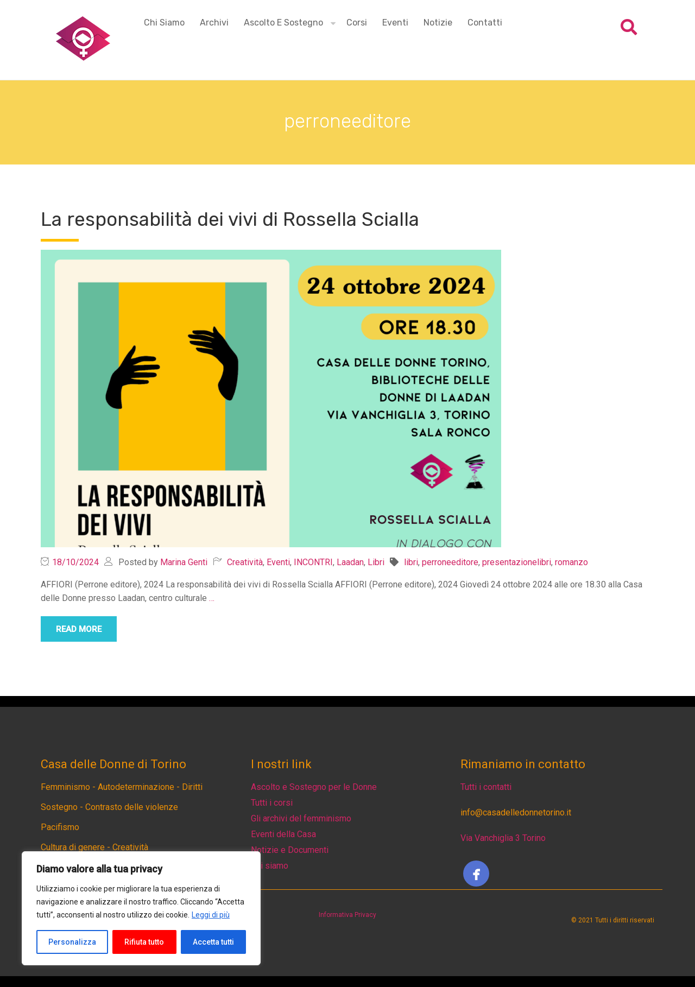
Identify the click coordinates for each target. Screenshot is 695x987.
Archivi (214, 22)
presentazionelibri (516, 562)
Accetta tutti (213, 942)
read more (79, 629)
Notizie (438, 22)
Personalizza (72, 942)
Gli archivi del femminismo (301, 818)
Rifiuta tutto (144, 942)
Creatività (245, 562)
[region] (141, 908)
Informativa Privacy (347, 915)
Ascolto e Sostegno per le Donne (314, 787)
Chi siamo (164, 22)
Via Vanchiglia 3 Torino (503, 838)
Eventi (395, 22)
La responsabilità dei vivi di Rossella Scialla (230, 219)
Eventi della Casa (283, 834)
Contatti (484, 22)
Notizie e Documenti (289, 850)
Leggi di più (211, 914)
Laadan (350, 562)
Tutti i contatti (485, 787)
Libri (376, 562)
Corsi (356, 22)
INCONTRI (313, 562)
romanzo (571, 562)
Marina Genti (183, 562)
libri (411, 562)
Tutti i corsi (272, 803)
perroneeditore (450, 562)
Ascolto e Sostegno (283, 22)
